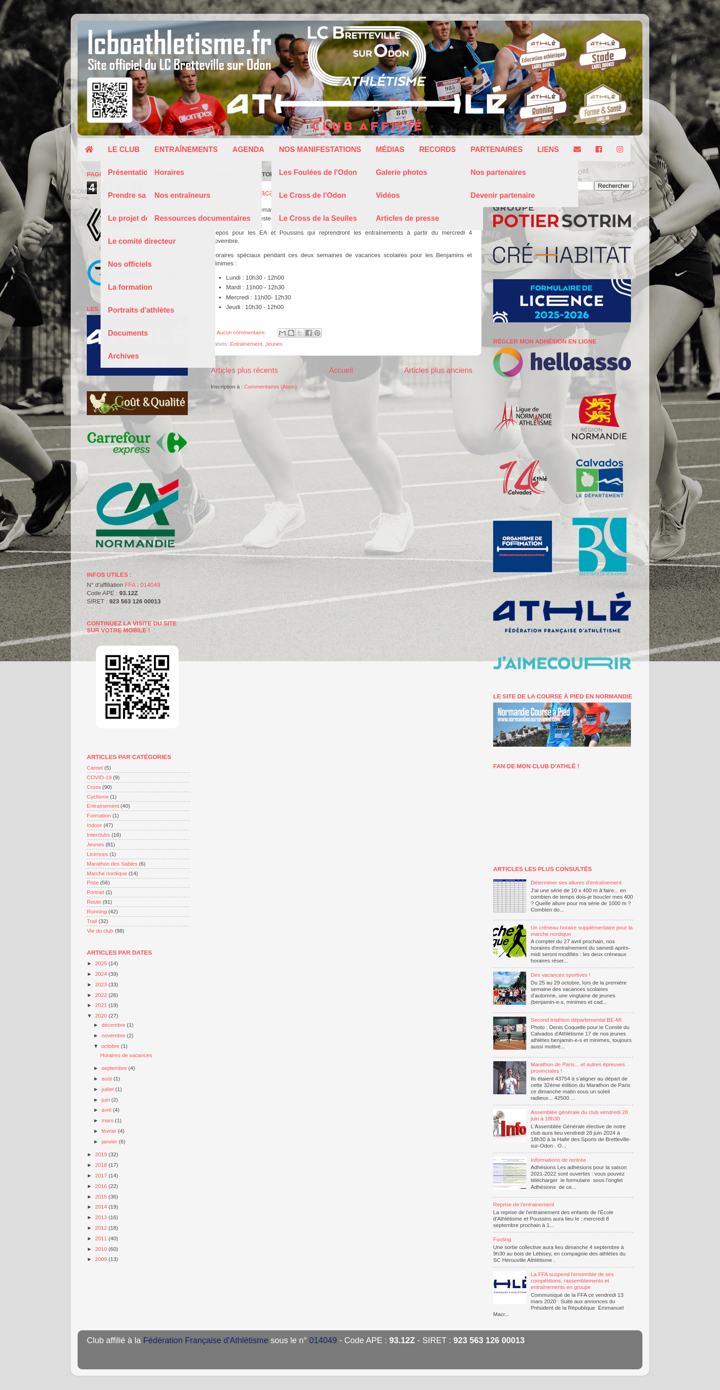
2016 (101, 1186)
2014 (101, 1207)
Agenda (248, 149)
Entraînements (186, 149)
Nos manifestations (320, 149)
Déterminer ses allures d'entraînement (576, 882)
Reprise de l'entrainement (523, 1204)
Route (94, 902)
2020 (101, 1016)
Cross (94, 787)
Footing (502, 1239)
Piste (93, 882)
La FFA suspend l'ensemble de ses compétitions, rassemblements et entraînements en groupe (572, 1280)
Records (437, 149)
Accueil (341, 370)
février (109, 1131)
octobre (111, 1046)
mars (108, 1120)
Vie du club (100, 931)
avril (107, 1110)
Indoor (94, 825)
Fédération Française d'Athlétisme (206, 1340)
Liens (548, 149)
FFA (130, 584)
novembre (114, 1035)
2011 (101, 1238)
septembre (114, 1068)
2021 (101, 1005)
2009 (101, 1259)
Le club (124, 149)
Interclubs (98, 835)
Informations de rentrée (558, 1160)
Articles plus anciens (438, 370)
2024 (101, 974)
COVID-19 (99, 777)
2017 (101, 1175)
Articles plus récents (244, 370)
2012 (101, 1228)
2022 (101, 995)
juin (106, 1100)
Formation (99, 815)
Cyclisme (97, 796)
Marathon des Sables (112, 864)
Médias (390, 149)
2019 (101, 1154)
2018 (101, 1165)
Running (97, 911)
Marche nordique (107, 873)
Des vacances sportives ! (561, 975)
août (107, 1078)
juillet (108, 1089)
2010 (101, 1249)
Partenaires (497, 149)
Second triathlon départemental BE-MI (576, 1020)
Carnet (95, 768)
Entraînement (246, 344)
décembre (114, 1025)
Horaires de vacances (251, 192)
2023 (101, 984)
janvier (110, 1141)
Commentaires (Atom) (270, 386)
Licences (97, 854)
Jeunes (274, 344)
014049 (150, 584)
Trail (92, 921)
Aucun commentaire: (242, 332)
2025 (101, 963)
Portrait (95, 892)
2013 (101, 1217)
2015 (101, 1196)
